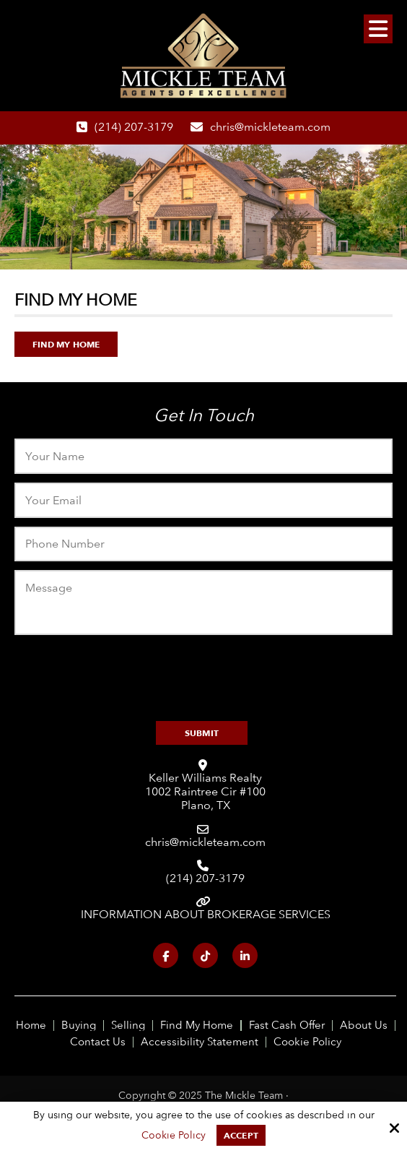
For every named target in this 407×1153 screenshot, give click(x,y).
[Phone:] (203, 544)
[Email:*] (203, 500)
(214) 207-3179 (134, 127)
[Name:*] (203, 456)
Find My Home (66, 344)
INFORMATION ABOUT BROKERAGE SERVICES (206, 914)
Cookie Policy (173, 1135)
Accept (241, 1135)
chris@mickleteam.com (270, 127)
